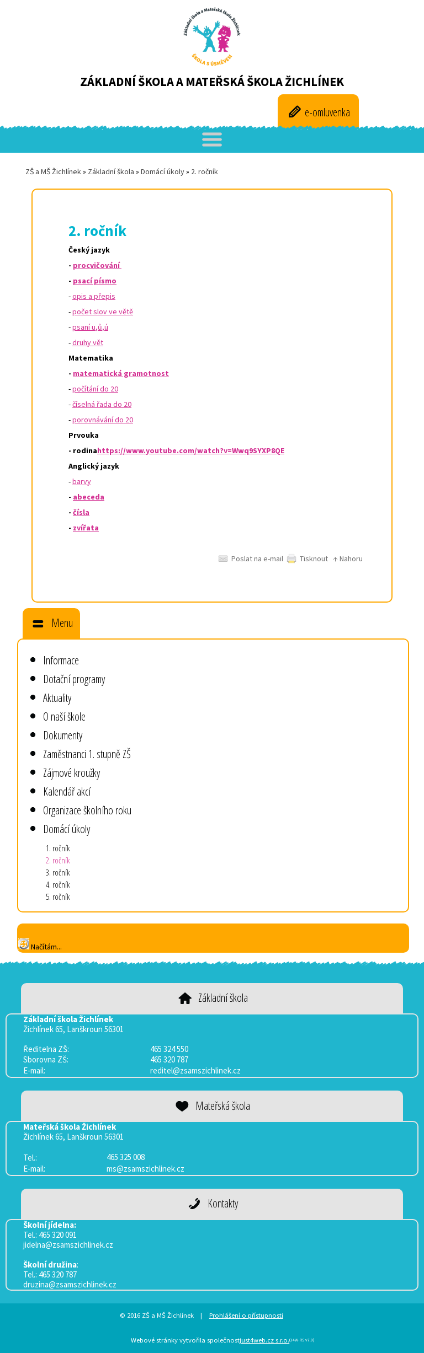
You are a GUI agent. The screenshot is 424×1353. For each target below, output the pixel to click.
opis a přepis (93, 296)
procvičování (97, 265)
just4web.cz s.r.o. (264, 1340)
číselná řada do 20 (101, 404)
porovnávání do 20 (102, 420)
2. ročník (204, 171)
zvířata (86, 528)
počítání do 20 (95, 389)
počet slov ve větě (102, 311)
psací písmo (94, 281)
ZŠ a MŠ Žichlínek (53, 171)
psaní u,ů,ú (90, 327)
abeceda (88, 497)
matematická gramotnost (121, 373)
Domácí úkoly (162, 171)
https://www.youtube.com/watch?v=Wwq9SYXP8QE (190, 450)
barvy (81, 481)
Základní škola (111, 171)
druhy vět (87, 342)
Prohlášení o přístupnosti (246, 1315)
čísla (81, 512)
